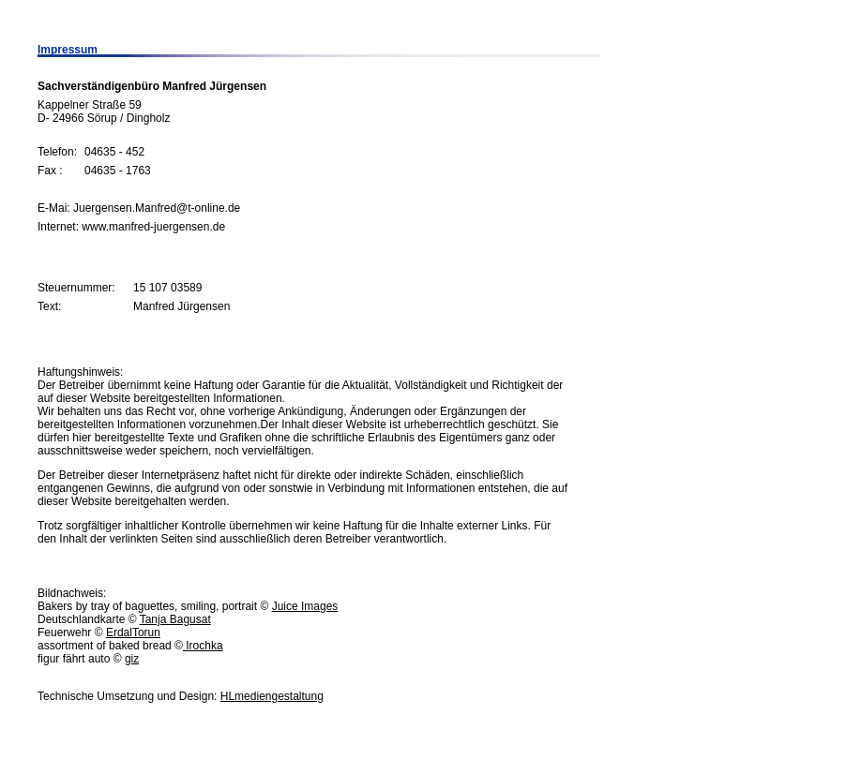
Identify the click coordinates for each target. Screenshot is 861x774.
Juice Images (305, 606)
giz (132, 658)
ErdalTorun (133, 632)
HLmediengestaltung (272, 696)
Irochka (203, 645)
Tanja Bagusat (175, 619)
